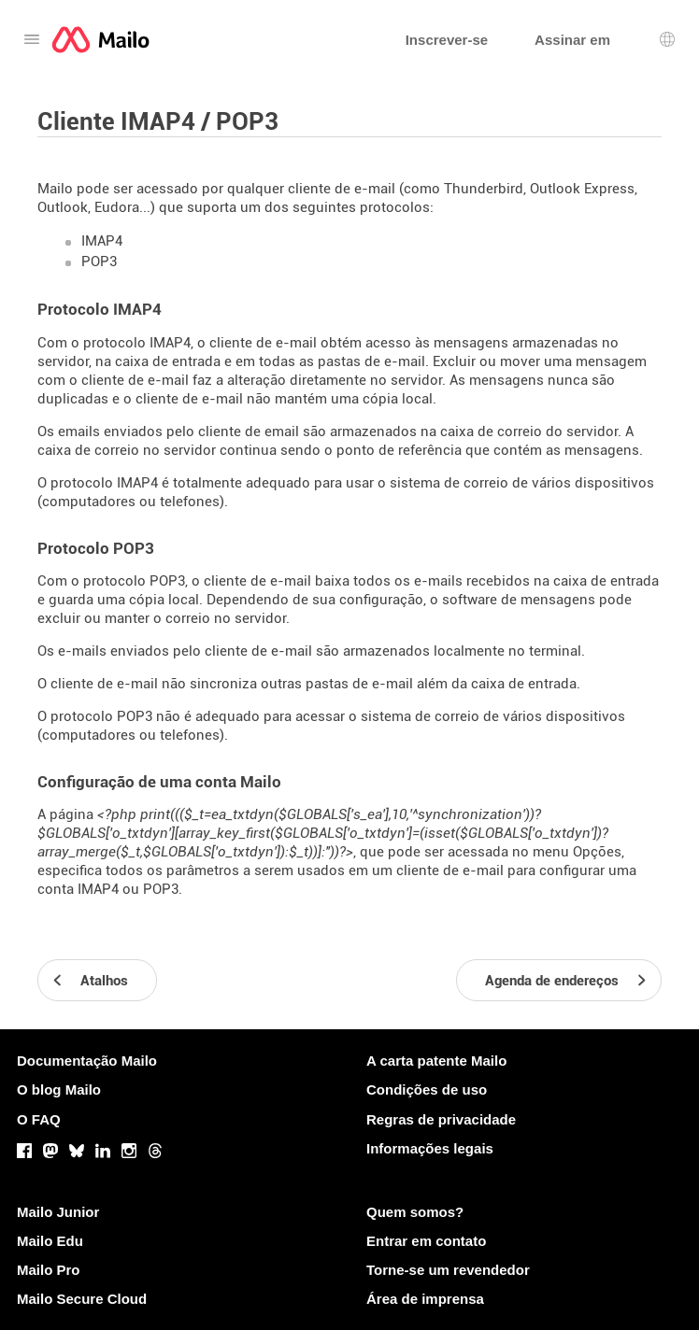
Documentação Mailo (87, 1060)
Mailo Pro (48, 1270)
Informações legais (429, 1148)
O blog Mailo (59, 1089)
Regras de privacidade (441, 1119)
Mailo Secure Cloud (82, 1299)
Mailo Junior (58, 1212)
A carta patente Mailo (436, 1060)
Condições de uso (426, 1089)
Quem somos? (415, 1212)
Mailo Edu (50, 1241)
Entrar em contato (426, 1241)
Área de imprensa (425, 1299)
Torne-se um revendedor (448, 1270)
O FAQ (39, 1119)
